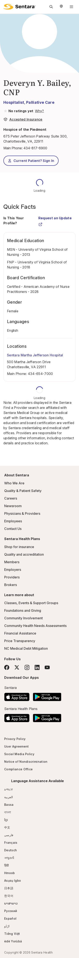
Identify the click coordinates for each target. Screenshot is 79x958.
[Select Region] (61, 7)
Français (10, 842)
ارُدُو (6, 926)
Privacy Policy (14, 739)
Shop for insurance (19, 547)
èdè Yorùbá (13, 941)
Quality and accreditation (24, 554)
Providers (12, 577)
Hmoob (9, 873)
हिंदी (6, 865)
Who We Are (14, 483)
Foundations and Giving (22, 610)
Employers (12, 569)
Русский (10, 911)
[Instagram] (26, 667)
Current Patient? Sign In (31, 161)
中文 (7, 827)
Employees (13, 521)
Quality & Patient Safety (23, 491)
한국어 (8, 895)
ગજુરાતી (9, 858)
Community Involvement (23, 618)
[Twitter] (16, 667)
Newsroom (13, 506)
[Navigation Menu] (71, 7)
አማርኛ (8, 789)
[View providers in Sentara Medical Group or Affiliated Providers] (39, 110)
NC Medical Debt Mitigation (26, 648)
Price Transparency (19, 641)
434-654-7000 (40, 374)
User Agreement (16, 746)
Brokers (10, 585)
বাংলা (7, 812)
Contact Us (12, 529)
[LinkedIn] (37, 667)
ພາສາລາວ (11, 903)
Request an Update (55, 220)
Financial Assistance (20, 633)
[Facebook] (6, 667)
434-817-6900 (35, 148)
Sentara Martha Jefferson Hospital (35, 355)
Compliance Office (18, 769)
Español (10, 918)
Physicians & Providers (22, 513)
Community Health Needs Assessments (35, 626)
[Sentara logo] (19, 7)
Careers (10, 498)
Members (11, 562)
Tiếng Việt (12, 933)
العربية (8, 797)
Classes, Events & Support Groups (31, 603)
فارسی (8, 835)
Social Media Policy (19, 754)
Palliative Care (40, 102)
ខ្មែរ (6, 820)
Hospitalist (13, 102)
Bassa (9, 804)
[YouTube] (47, 667)
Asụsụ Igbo (12, 880)
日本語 (8, 888)
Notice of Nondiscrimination (26, 761)
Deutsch (10, 850)
